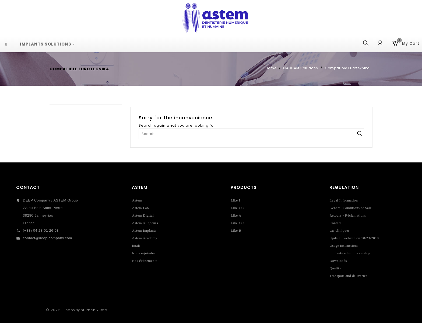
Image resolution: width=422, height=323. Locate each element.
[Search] (251, 133)
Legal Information (343, 200)
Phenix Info (96, 309)
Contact (28, 187)
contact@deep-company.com (47, 238)
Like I (235, 200)
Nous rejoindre (143, 253)
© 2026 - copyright (66, 309)
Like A (236, 215)
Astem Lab (140, 208)
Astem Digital (143, 215)
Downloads (338, 261)
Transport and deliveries (348, 276)
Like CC (237, 208)
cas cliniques (339, 230)
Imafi (136, 246)
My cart (408, 43)
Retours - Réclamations (347, 215)
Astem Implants (144, 230)
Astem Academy (144, 238)
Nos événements (144, 261)
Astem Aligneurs (145, 223)
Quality (335, 268)
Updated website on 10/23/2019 (354, 238)
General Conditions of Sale (350, 208)
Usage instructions (343, 246)
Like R (236, 230)
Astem (137, 200)
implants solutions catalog (349, 253)
